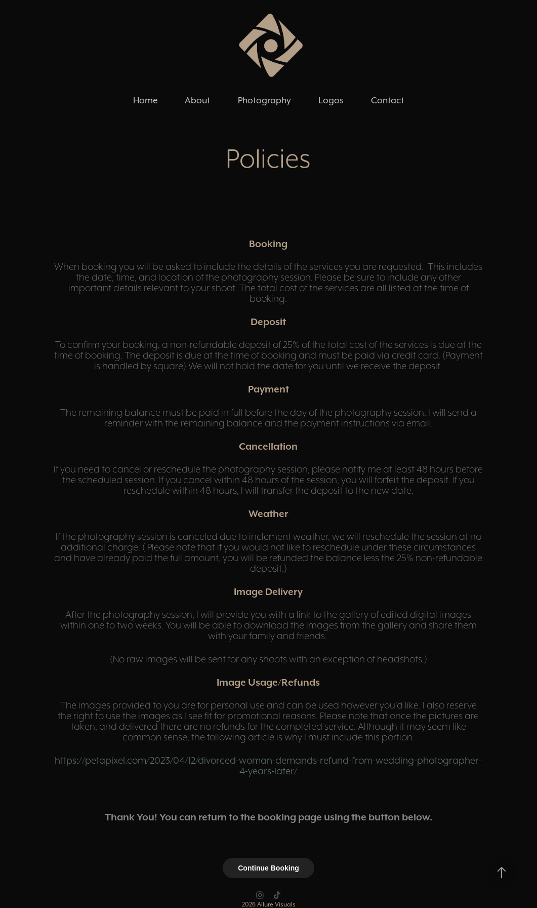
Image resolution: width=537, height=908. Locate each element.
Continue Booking (268, 868)
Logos (331, 100)
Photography (264, 100)
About (197, 100)
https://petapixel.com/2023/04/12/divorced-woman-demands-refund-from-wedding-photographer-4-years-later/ (268, 765)
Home (145, 100)
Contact (387, 100)
